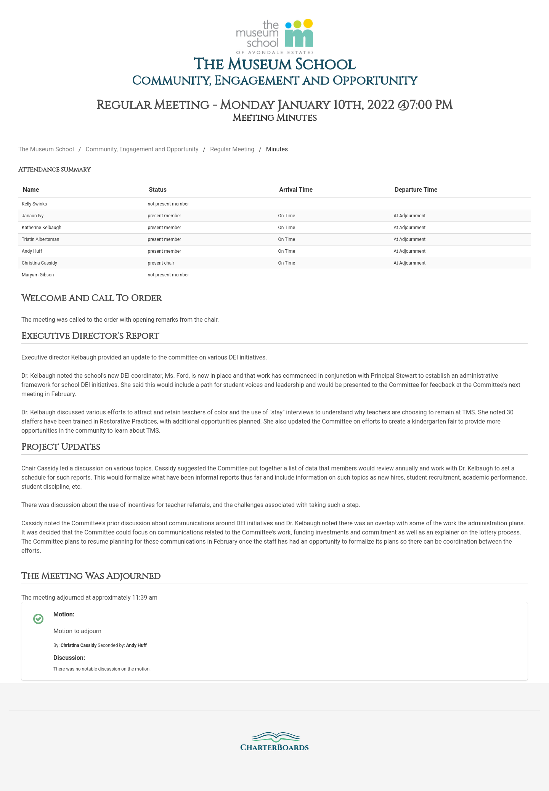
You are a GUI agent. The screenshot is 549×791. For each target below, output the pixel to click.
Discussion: (69, 657)
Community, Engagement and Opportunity (274, 81)
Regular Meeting (232, 149)
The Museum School (275, 65)
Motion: (63, 614)
